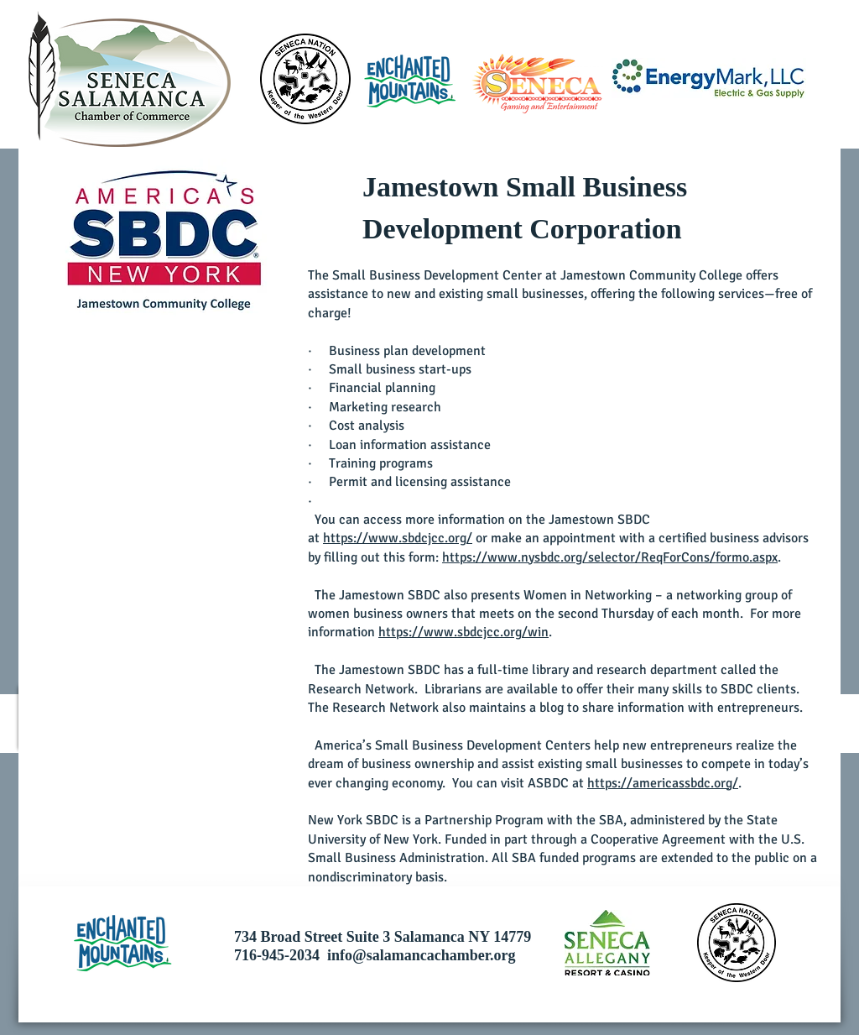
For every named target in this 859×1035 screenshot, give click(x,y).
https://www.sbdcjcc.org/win (463, 632)
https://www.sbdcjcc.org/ (397, 538)
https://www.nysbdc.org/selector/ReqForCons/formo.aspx (610, 557)
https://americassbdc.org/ (662, 783)
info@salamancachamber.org (421, 955)
